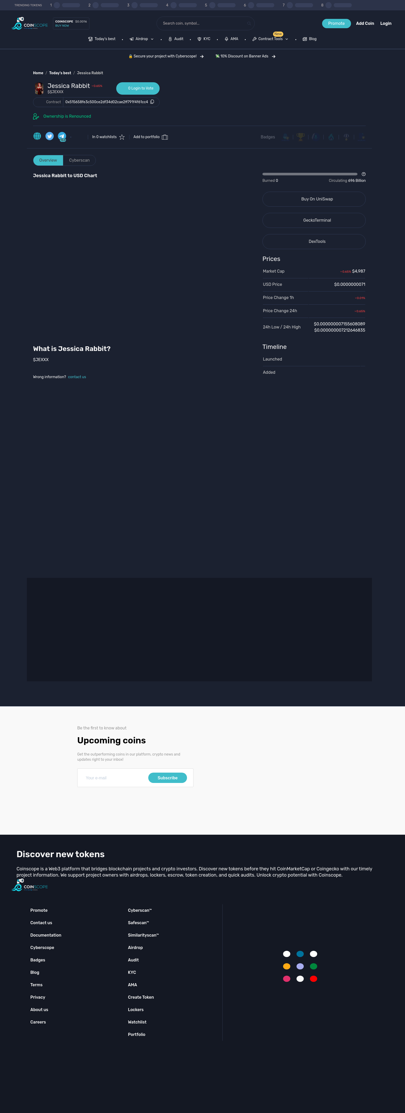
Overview (48, 160)
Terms (36, 984)
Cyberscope (42, 947)
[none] (142, 39)
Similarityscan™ (143, 935)
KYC (132, 972)
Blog (35, 972)
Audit (133, 960)
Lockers (136, 1009)
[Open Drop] (314, 177)
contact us (77, 377)
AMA (132, 984)
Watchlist (137, 1022)
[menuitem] (102, 39)
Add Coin (365, 23)
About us (39, 1009)
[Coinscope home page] (29, 23)
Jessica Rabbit (90, 73)
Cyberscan (79, 160)
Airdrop (135, 947)
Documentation (45, 935)
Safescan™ (138, 922)
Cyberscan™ (140, 910)
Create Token (141, 997)
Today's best (60, 73)
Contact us (41, 922)
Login (386, 23)
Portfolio (136, 1034)
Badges (268, 137)
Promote (336, 23)
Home (38, 73)
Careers (38, 1022)
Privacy (37, 997)
